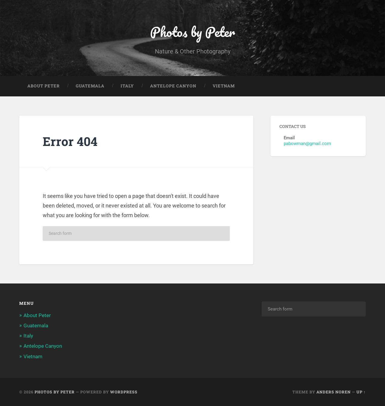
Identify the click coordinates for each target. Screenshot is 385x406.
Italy (127, 86)
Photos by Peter (192, 31)
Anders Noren (333, 391)
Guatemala (90, 86)
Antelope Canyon (173, 86)
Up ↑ (361, 391)
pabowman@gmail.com (307, 143)
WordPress (123, 391)
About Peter (43, 86)
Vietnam (224, 86)
